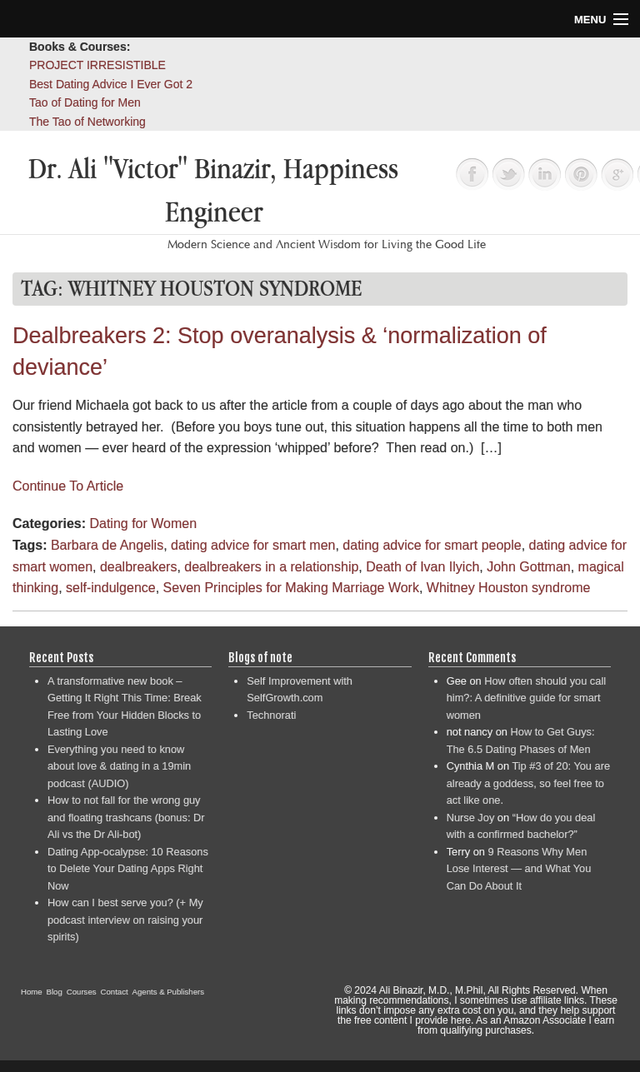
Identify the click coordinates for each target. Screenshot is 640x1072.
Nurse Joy (471, 817)
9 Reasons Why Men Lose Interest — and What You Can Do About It (519, 868)
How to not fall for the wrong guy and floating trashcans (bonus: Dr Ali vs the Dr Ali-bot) (126, 817)
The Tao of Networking (87, 121)
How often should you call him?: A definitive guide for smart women (526, 698)
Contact (114, 991)
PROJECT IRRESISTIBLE (97, 65)
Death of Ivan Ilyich (422, 567)
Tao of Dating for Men (85, 102)
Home (31, 991)
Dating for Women (143, 523)
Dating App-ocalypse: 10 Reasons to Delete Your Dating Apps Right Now (128, 868)
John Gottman (529, 567)
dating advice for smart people (431, 545)
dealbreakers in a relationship (271, 567)
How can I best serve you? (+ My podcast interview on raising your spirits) (125, 919)
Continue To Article (67, 486)
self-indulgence (111, 588)
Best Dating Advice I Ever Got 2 (110, 84)
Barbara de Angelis (107, 545)
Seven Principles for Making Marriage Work (291, 588)
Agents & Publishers (168, 991)
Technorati (271, 715)
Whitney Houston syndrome (509, 588)
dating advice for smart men (253, 545)
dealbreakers (139, 567)
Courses (82, 991)
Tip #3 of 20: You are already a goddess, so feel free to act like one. (528, 783)
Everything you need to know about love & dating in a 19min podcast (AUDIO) (119, 766)
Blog (54, 991)
